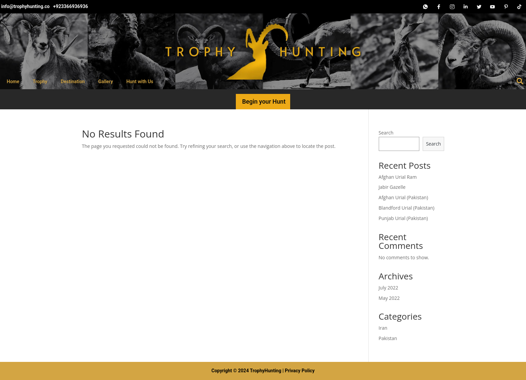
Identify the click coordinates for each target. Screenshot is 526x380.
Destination (73, 81)
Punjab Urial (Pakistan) (403, 218)
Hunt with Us (139, 81)
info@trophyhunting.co (26, 6)
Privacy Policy (300, 370)
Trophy (40, 81)
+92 (57, 6)
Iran (383, 328)
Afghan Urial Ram (398, 177)
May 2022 (389, 298)
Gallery (105, 81)
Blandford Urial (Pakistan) (406, 208)
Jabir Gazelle (392, 187)
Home (13, 81)
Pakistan (388, 338)
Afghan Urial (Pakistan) (403, 197)
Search (386, 132)
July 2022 (389, 287)
